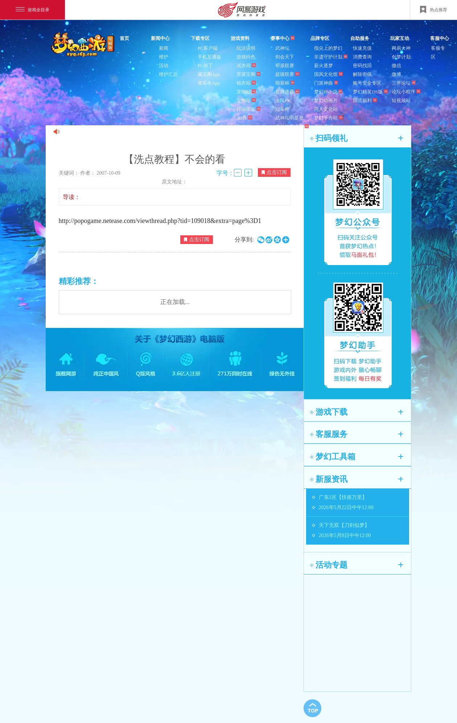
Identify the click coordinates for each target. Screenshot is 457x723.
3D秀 (244, 118)
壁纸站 (243, 126)
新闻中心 (160, 38)
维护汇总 (168, 74)
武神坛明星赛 (289, 118)
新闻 (163, 48)
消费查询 (362, 57)
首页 (124, 38)
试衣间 (246, 65)
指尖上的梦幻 (328, 48)
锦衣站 (246, 83)
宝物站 (246, 100)
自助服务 (359, 38)
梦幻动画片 (326, 100)
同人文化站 (326, 109)
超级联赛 (287, 74)
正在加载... (175, 301)
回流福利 (365, 100)
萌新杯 (285, 83)
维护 (163, 57)
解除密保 (362, 74)
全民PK (283, 100)
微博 (396, 74)
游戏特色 (245, 57)
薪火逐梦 (323, 65)
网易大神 (401, 48)
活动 (163, 65)
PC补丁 (205, 65)
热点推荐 (433, 9)
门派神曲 (326, 83)
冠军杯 (282, 109)
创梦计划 (401, 57)
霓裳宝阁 (248, 74)
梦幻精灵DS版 (370, 91)
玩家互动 (399, 38)
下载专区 (200, 38)
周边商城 (323, 126)
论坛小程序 (406, 91)
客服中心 (439, 38)
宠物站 (246, 91)
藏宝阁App (209, 74)
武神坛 (282, 48)
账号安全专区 (367, 83)
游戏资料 (240, 38)
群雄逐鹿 (287, 91)
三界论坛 (404, 83)
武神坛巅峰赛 (292, 126)
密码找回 (362, 65)
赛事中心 (283, 38)
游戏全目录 (32, 9)
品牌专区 (319, 38)
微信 (396, 65)
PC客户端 (208, 48)
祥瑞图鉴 (248, 109)
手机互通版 (209, 57)
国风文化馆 (328, 74)
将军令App (209, 83)
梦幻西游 (83, 45)
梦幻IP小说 (328, 91)
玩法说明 (245, 48)
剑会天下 (284, 57)
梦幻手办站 (328, 118)
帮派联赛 (284, 65)
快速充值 (362, 48)
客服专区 (438, 52)
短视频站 (401, 100)
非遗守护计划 (330, 57)
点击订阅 (274, 172)
